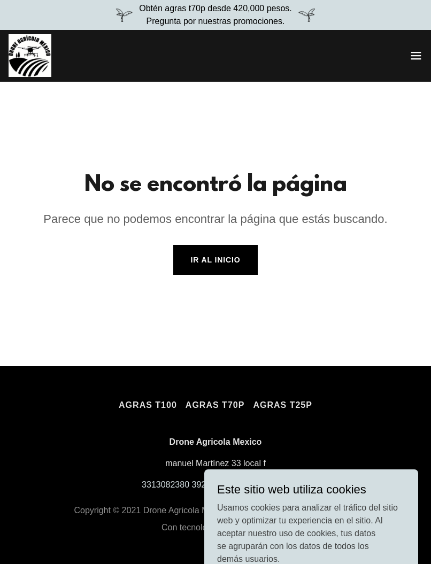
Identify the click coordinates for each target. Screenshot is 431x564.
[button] (416, 55)
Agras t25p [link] (282, 405)
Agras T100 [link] (148, 405)
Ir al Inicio (215, 260)
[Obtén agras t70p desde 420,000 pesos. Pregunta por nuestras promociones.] (215, 15)
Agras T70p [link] (215, 405)
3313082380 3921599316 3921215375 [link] (215, 484)
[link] (30, 55)
